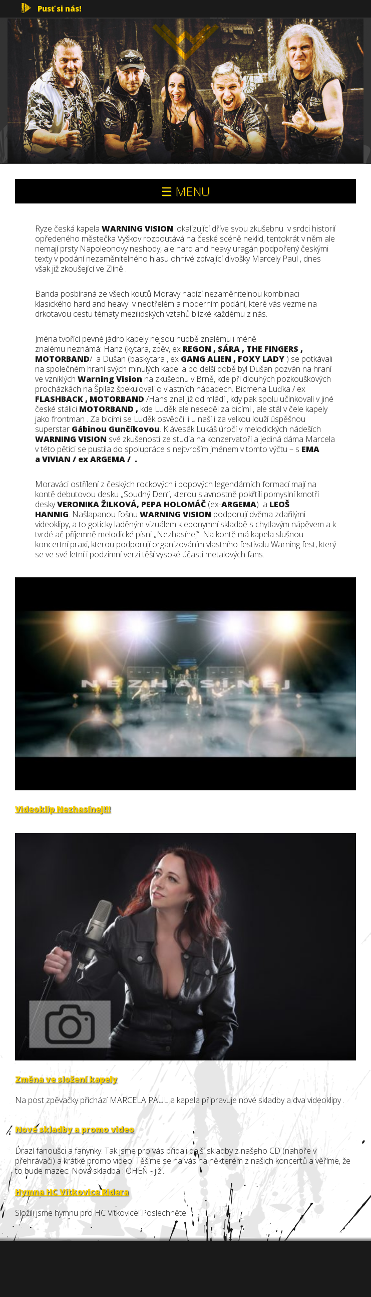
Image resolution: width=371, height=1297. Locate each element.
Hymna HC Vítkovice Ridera (72, 1191)
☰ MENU (185, 191)
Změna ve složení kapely (66, 1079)
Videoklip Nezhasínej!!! (63, 808)
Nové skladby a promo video (74, 1129)
